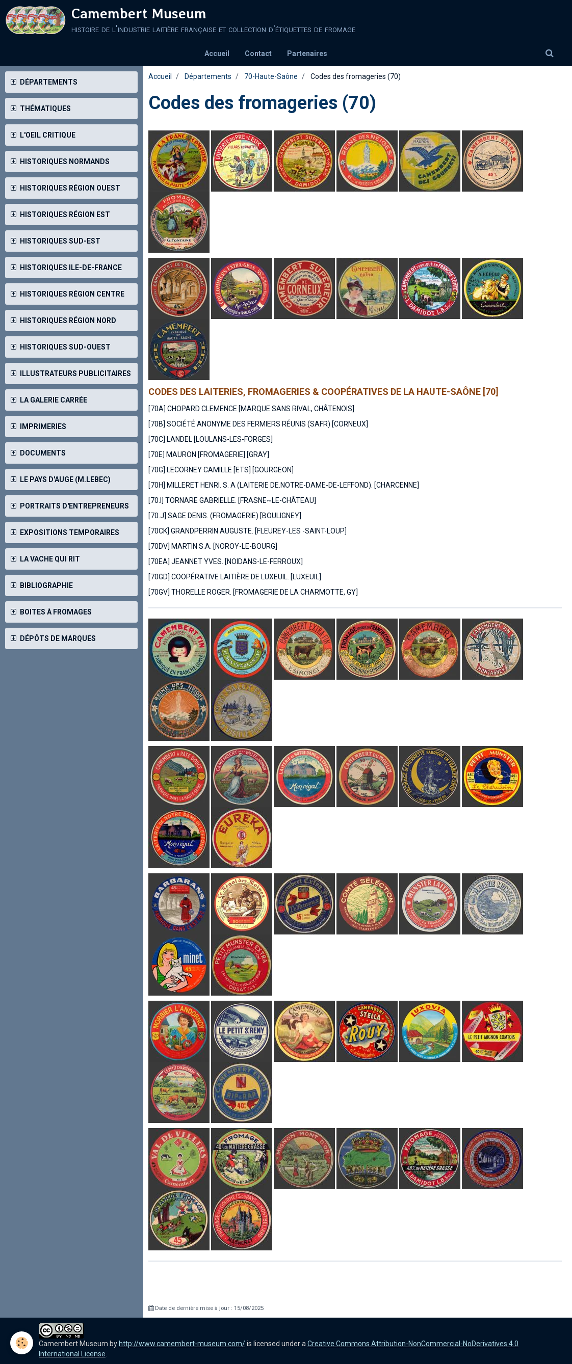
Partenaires (307, 53)
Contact (258, 53)
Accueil (216, 53)
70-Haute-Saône (271, 76)
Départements (208, 76)
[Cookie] (21, 1342)
